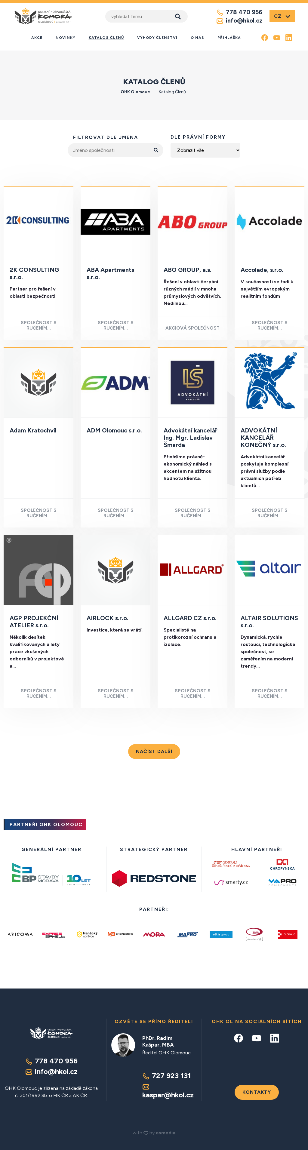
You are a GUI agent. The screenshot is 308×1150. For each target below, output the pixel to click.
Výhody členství (157, 37)
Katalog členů (106, 37)
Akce (36, 37)
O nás (197, 37)
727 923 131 (166, 1075)
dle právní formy (198, 137)
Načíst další (154, 751)
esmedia (165, 1133)
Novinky (65, 37)
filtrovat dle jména (105, 137)
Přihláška (229, 37)
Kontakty (256, 1092)
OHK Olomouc (135, 91)
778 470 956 (239, 12)
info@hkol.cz (239, 21)
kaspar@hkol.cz (168, 1091)
